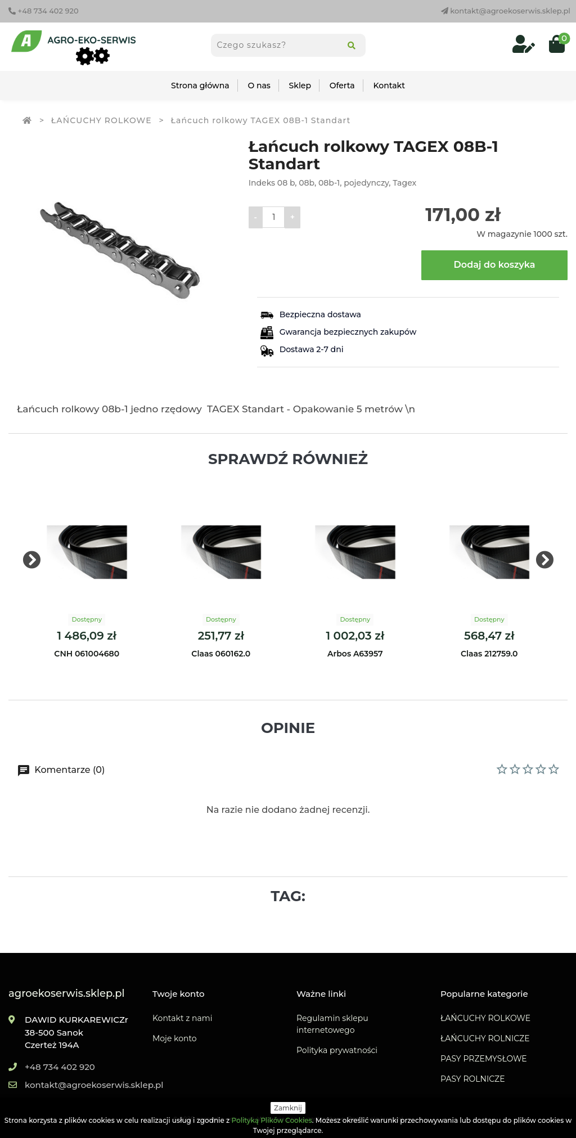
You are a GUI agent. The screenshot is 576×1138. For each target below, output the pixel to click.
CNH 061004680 (86, 654)
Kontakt (389, 85)
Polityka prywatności (336, 1050)
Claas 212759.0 (489, 654)
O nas (259, 85)
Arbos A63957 (355, 654)
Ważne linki (321, 993)
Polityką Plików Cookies (272, 1120)
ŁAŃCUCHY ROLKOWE (485, 1018)
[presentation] (31, 560)
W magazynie (504, 234)
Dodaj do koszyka (495, 264)
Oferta (342, 85)
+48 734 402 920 (43, 10)
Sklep (300, 85)
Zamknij (288, 1108)
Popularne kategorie (484, 993)
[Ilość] (273, 217)
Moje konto (174, 1038)
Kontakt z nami (182, 1018)
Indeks (262, 183)
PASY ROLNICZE (472, 1079)
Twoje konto (178, 993)
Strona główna (200, 85)
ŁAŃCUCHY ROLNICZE (485, 1038)
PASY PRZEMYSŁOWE (483, 1059)
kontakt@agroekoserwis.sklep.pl (505, 10)
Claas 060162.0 (220, 654)
